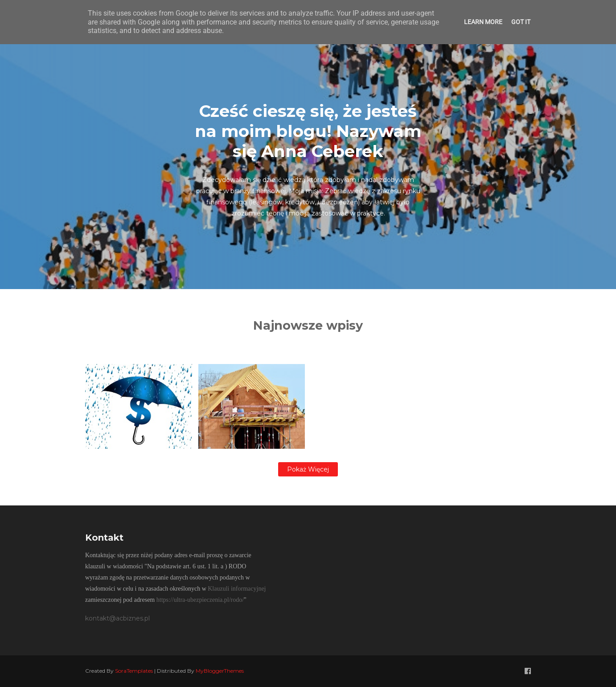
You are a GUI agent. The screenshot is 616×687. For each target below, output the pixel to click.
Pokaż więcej (308, 469)
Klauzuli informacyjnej (237, 588)
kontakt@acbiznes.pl (117, 618)
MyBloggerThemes (220, 670)
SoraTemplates (134, 670)
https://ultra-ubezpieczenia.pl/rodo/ (200, 599)
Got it (520, 21)
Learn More (483, 21)
